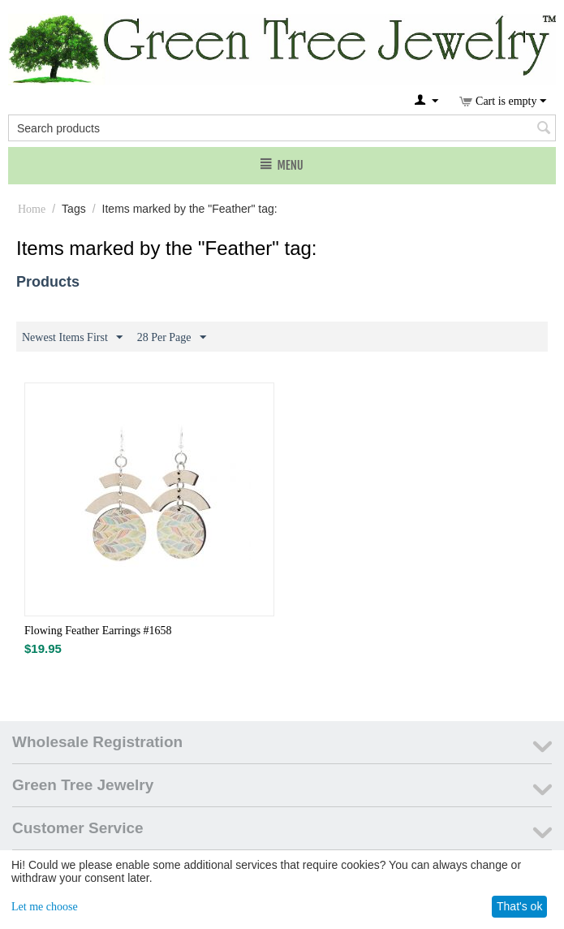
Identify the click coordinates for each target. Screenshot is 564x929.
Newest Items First (72, 338)
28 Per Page (171, 338)
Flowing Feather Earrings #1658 (98, 630)
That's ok (519, 906)
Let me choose (44, 907)
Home (31, 209)
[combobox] (282, 128)
